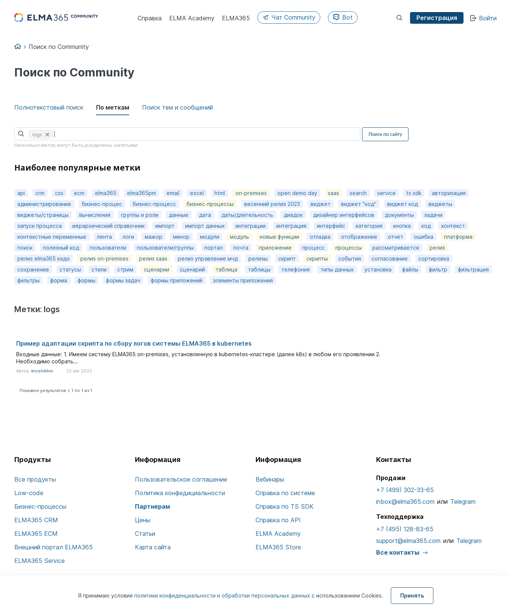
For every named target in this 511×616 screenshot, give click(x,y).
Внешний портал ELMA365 (53, 547)
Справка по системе (285, 493)
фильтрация (473, 269)
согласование (390, 258)
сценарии (156, 269)
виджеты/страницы (43, 215)
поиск (24, 247)
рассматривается (395, 247)
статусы (70, 269)
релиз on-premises (104, 258)
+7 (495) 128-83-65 (404, 529)
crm (39, 193)
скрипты (317, 258)
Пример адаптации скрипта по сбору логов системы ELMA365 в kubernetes (134, 343)
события (349, 258)
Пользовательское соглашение (181, 479)
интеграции (251, 226)
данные (178, 215)
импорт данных (205, 226)
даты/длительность (247, 215)
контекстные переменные (51, 236)
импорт (164, 226)
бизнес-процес (102, 204)
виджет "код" (358, 204)
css (59, 193)
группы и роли (139, 215)
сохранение (33, 269)
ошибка (423, 236)
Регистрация (436, 17)
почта (240, 247)
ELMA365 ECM (36, 533)
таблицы (259, 269)
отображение (359, 236)
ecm (79, 193)
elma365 (105, 193)
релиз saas (153, 258)
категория (369, 226)
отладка (320, 236)
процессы (348, 247)
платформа (458, 236)
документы (399, 215)
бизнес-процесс (154, 204)
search (358, 193)
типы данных (337, 269)
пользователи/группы (165, 247)
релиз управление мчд (208, 258)
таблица (226, 269)
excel (197, 193)
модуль (239, 236)
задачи (433, 215)
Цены (142, 520)
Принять (412, 595)
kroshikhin (42, 371)
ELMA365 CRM (36, 520)
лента (104, 236)
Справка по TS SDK (285, 506)
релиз (437, 247)
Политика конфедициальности (180, 493)
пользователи (108, 247)
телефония (295, 269)
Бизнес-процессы (40, 506)
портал (213, 247)
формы (86, 280)
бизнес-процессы (210, 204)
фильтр (438, 269)
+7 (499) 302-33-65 (405, 490)
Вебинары (270, 479)
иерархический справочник (108, 226)
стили (99, 269)
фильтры (28, 280)
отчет (395, 236)
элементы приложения (243, 280)
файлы (410, 269)
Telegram (463, 501)
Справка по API (278, 520)
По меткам (112, 107)
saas (333, 193)
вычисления (94, 215)
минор (181, 236)
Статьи (145, 533)
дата (205, 215)
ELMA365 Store (278, 547)
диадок (293, 215)
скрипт (287, 258)
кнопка (402, 226)
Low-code (28, 493)
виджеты (440, 204)
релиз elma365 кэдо (43, 258)
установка (378, 269)
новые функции (279, 236)
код (426, 226)
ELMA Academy (278, 533)
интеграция (291, 226)
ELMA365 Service (39, 560)
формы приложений (176, 280)
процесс (313, 247)
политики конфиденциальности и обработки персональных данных (223, 595)
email (173, 193)
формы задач (123, 280)
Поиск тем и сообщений (177, 107)
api (21, 193)
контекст (453, 226)
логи (128, 236)
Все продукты (35, 479)
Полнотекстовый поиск (48, 107)
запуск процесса (39, 226)
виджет (320, 204)
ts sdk (413, 193)
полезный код (61, 247)
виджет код (402, 204)
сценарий (192, 269)
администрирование (44, 204)
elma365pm (141, 193)
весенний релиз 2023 (272, 204)
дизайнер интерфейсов (343, 215)
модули (209, 236)
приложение (275, 247)
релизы (258, 258)
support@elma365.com (408, 540)
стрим (125, 269)
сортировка (433, 258)
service (386, 193)
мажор (153, 236)
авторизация (449, 193)
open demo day (297, 193)
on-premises (251, 193)
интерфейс (331, 226)
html (219, 193)
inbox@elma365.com (405, 501)
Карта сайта (153, 547)
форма (58, 280)
